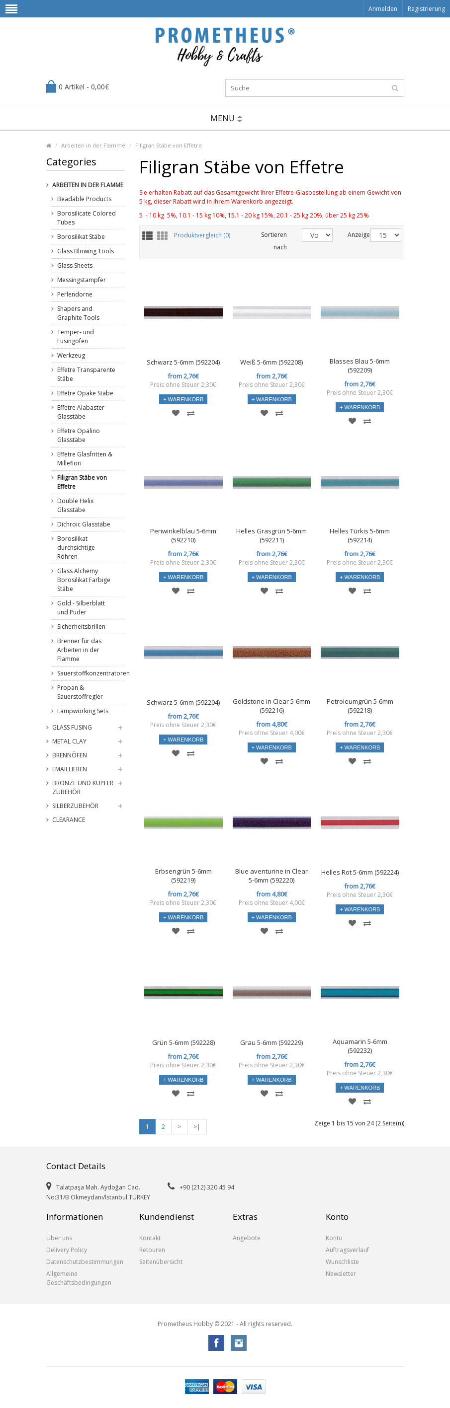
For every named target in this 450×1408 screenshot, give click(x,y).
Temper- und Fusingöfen (75, 336)
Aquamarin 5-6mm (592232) (360, 1046)
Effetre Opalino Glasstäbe (78, 435)
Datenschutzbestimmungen (84, 1262)
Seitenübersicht (160, 1262)
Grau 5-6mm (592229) (271, 1042)
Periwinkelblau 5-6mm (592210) (183, 535)
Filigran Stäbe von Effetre (168, 145)
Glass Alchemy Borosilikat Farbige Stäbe (83, 580)
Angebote (247, 1238)
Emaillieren (69, 769)
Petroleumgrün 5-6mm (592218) (360, 706)
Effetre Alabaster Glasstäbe (80, 412)
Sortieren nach (274, 240)
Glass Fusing (72, 727)
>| (196, 1126)
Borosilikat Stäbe (81, 236)
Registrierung (426, 8)
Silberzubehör (75, 806)
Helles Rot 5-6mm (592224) (360, 872)
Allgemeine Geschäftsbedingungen (78, 1278)
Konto (334, 1238)
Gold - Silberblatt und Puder (81, 607)
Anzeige (352, 234)
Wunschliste (342, 1262)
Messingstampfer (81, 280)
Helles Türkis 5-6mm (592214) (360, 535)
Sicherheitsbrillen (81, 626)
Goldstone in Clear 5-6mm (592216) (271, 706)
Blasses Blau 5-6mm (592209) (360, 365)
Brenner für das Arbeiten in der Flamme (79, 650)
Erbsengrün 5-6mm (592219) (183, 876)
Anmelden (382, 8)
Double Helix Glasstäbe (75, 505)
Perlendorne (74, 294)
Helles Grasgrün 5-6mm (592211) (271, 535)
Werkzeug (71, 355)
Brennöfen (69, 755)
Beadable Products (84, 199)
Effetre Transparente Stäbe (86, 374)
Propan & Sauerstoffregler (80, 692)
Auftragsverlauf (347, 1250)
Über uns (59, 1238)
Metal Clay (69, 741)
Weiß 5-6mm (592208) (271, 362)
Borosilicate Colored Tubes (86, 217)
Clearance (68, 819)
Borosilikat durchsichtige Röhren (76, 547)
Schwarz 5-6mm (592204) (183, 362)
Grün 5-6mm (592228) (183, 1042)
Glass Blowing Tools (85, 251)
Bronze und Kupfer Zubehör (82, 787)
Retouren (152, 1250)
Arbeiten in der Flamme (93, 145)
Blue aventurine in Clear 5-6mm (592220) (271, 876)
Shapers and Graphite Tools (78, 313)
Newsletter (341, 1273)
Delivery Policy (66, 1250)
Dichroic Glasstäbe (83, 524)
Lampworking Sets (82, 711)
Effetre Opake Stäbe (85, 393)
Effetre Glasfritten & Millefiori (84, 458)
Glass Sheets (74, 265)
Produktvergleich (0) (202, 235)
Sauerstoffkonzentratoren (87, 673)
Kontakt (150, 1238)
